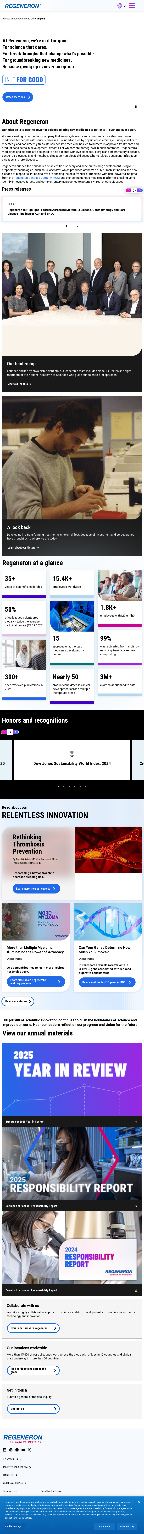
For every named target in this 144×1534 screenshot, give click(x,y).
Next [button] (139, 190)
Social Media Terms (51, 1491)
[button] (121, 6)
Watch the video (15, 97)
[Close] (138, 1501)
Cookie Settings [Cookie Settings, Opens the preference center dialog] (13, 1526)
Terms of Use (10, 1491)
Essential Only (127, 1526)
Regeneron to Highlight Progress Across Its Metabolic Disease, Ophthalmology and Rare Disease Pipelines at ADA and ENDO (67, 211)
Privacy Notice (23, 1518)
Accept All (104, 1526)
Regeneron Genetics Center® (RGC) (37, 177)
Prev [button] (128, 190)
